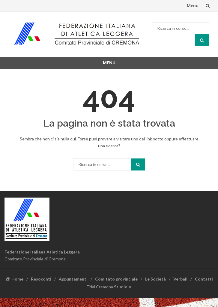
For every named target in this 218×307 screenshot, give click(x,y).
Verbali (180, 278)
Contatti (204, 278)
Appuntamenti (73, 278)
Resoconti (41, 278)
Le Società (155, 278)
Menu (193, 5)
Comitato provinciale (116, 278)
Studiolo (122, 286)
